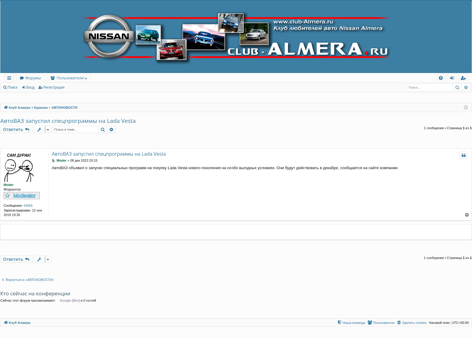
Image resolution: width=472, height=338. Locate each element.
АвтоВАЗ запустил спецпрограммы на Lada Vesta (68, 121)
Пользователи (70, 78)
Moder (9, 185)
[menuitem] (441, 78)
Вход (30, 87)
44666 (28, 205)
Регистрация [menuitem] (464, 79)
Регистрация (53, 87)
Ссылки (10, 79)
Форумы (33, 78)
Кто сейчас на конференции (35, 293)
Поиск (12, 87)
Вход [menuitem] (453, 79)
